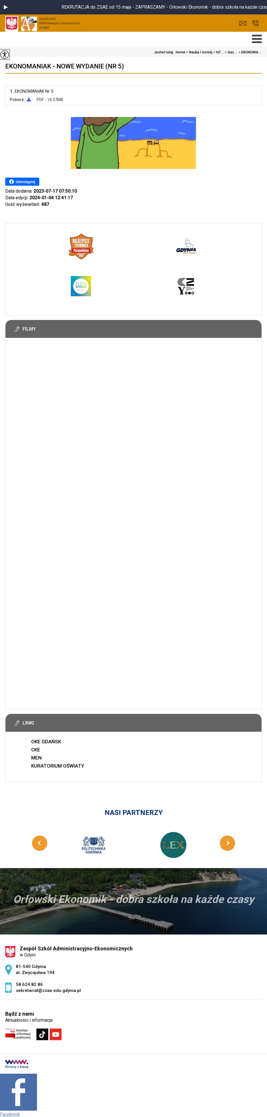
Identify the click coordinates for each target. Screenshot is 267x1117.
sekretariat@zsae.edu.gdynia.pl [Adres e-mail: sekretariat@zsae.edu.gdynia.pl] (48, 990)
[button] (6, 7)
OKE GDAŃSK (46, 741)
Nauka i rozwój (198, 52)
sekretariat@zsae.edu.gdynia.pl (242, 23)
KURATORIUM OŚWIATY (57, 766)
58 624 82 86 (255, 23)
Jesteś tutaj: (165, 52)
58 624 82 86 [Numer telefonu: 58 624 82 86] (29, 984)
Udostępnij (22, 181)
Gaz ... (231, 52)
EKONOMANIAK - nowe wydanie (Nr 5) (64, 66)
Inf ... (218, 52)
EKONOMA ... (250, 52)
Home (180, 52)
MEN (36, 758)
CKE (35, 750)
